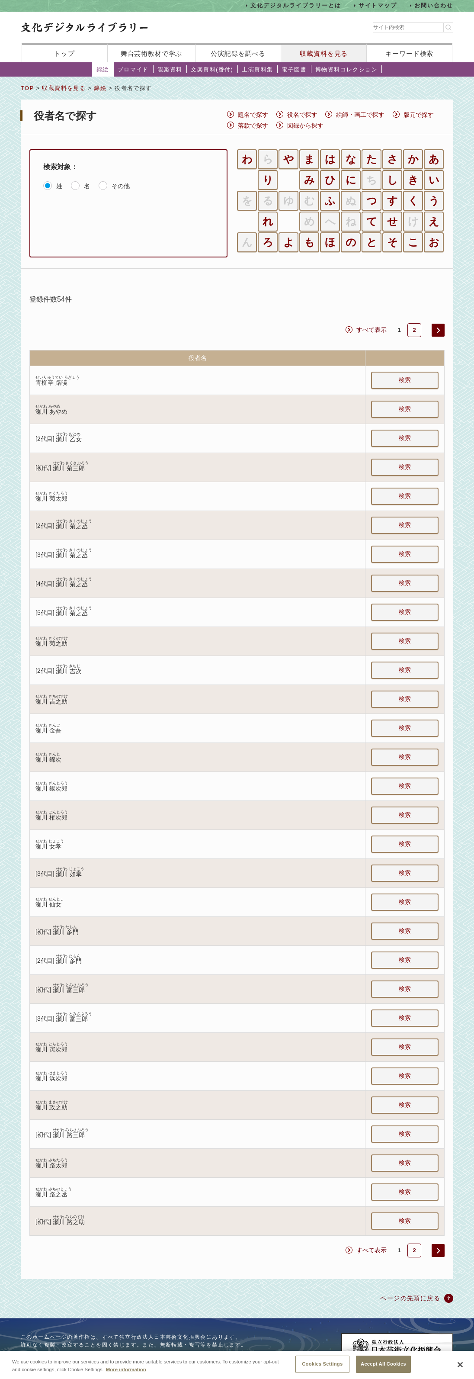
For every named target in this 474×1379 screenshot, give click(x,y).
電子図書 (294, 69)
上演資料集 (257, 69)
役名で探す (302, 114)
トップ (64, 53)
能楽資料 (170, 69)
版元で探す (419, 114)
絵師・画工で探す (360, 114)
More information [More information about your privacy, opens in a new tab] (126, 1375)
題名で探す (253, 114)
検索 (405, 379)
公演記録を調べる (238, 53)
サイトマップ (378, 5)
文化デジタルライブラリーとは (295, 5)
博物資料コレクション (346, 69)
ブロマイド (133, 69)
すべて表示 (371, 329)
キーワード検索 (409, 53)
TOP (27, 88)
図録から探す (305, 125)
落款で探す (253, 125)
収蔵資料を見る (324, 53)
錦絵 (102, 69)
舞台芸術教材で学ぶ (152, 53)
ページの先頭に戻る (410, 1298)
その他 (121, 186)
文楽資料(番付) (212, 69)
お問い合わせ (433, 5)
